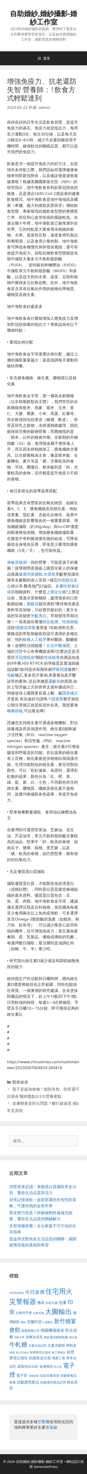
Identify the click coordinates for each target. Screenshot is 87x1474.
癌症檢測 (50, 621)
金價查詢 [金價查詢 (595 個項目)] (46, 1366)
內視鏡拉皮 (67, 580)
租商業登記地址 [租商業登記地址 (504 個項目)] (40, 1352)
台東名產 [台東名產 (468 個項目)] (38, 1313)
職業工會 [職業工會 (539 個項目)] (58, 1358)
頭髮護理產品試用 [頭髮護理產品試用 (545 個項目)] (53, 1382)
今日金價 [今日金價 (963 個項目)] (35, 1292)
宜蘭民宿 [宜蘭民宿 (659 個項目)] (34, 1321)
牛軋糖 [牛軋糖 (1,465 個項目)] (18, 1344)
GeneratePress (46, 1466)
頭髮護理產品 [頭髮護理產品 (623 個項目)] (28, 1382)
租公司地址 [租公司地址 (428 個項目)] (22, 1352)
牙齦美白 (38, 615)
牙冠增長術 (25, 657)
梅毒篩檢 (15, 710)
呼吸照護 (60, 669)
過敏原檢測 (17, 562)
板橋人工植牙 (34, 639)
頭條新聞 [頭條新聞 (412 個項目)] (34, 1375)
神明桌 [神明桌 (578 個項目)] (71, 1345)
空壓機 (43, 1421)
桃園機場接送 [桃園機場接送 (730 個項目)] (52, 1330)
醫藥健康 (20, 1082)
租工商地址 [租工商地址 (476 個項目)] (59, 1352)
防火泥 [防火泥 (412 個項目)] (58, 1366)
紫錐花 (33, 603)
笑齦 (11, 675)
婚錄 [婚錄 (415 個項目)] (23, 1322)
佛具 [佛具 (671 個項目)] (41, 1302)
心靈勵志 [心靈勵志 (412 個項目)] (48, 1322)
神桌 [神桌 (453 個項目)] (12, 1352)
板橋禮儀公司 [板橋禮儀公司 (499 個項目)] (30, 1330)
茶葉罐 (51, 1427)
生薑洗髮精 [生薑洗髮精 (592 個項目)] (56, 1345)
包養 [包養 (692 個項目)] (63, 1302)
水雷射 (49, 574)
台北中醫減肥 (58, 645)
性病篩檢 (70, 621)
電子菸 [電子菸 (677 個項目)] (21, 1375)
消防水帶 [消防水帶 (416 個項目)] (19, 1337)
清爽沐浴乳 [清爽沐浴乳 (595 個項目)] (34, 1337)
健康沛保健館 (30, 574)
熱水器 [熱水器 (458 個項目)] (73, 1337)
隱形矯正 (70, 693)
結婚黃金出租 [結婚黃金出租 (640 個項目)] (40, 1357)
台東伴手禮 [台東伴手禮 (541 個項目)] (24, 1313)
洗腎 (19, 651)
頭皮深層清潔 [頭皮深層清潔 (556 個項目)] (49, 1375)
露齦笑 (54, 681)
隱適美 (57, 699)
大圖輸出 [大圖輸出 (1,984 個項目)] (58, 1311)
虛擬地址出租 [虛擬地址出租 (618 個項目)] (27, 1366)
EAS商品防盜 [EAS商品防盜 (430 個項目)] (16, 1292)
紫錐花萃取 (26, 627)
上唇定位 (54, 591)
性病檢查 (52, 657)
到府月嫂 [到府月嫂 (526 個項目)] (52, 1303)
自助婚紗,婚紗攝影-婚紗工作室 (43, 18)
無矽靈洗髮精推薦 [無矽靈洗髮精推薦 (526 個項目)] (56, 1337)
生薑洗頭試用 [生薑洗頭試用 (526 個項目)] (37, 1345)
